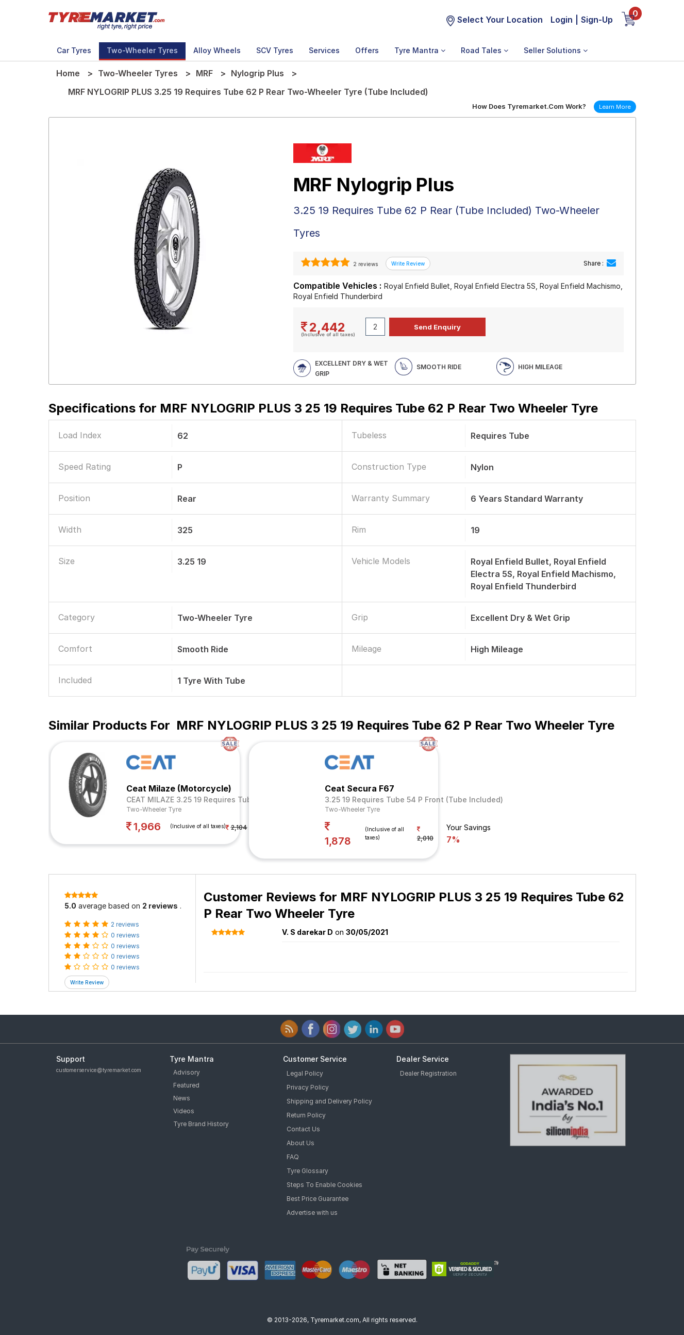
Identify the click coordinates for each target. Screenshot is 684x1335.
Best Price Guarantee (317, 1198)
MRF (204, 73)
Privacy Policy (308, 1087)
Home (68, 73)
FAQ (293, 1157)
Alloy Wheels (217, 50)
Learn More (615, 106)
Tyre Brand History (201, 1124)
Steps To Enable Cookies (324, 1185)
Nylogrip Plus (257, 73)
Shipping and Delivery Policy (329, 1101)
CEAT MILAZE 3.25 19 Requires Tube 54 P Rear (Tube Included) (239, 799)
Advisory (186, 1072)
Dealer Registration (428, 1073)
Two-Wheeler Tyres (142, 50)
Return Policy (306, 1115)
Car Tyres (74, 50)
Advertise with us (312, 1212)
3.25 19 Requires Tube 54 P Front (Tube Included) (414, 799)
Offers (367, 50)
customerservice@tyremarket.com (98, 1070)
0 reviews (125, 935)
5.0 (70, 905)
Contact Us (303, 1129)
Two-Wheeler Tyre (153, 809)
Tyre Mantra (419, 50)
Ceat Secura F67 (359, 788)
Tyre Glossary (307, 1171)
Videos (183, 1111)
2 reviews (365, 264)
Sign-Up (597, 19)
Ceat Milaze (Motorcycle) (178, 788)
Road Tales (484, 50)
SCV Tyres (274, 50)
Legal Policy (305, 1073)
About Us (300, 1143)
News (181, 1098)
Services (324, 50)
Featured (186, 1085)
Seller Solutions (556, 50)
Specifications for (323, 408)
